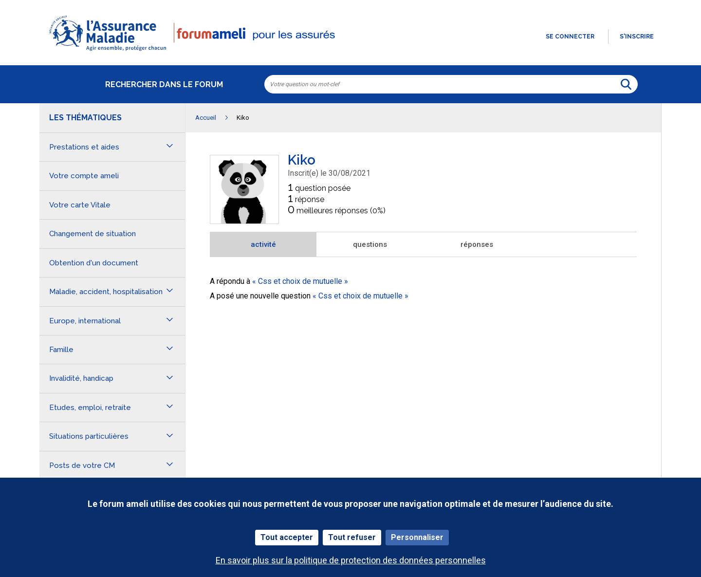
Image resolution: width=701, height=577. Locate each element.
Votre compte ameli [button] (84, 175)
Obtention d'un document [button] (93, 263)
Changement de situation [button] (92, 233)
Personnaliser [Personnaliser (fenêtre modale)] (417, 537)
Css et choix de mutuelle (300, 281)
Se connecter (570, 36)
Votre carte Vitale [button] (80, 205)
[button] (350, 51)
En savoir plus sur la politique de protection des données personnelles (351, 560)
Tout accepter (286, 537)
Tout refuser (352, 537)
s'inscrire (637, 36)
